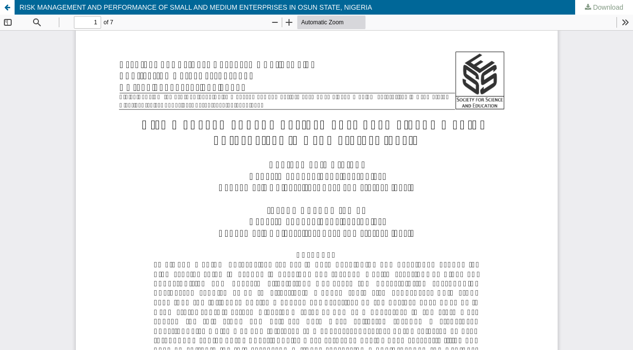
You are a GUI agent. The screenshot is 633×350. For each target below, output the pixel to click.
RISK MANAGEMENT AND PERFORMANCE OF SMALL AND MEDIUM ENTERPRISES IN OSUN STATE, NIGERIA (195, 7)
